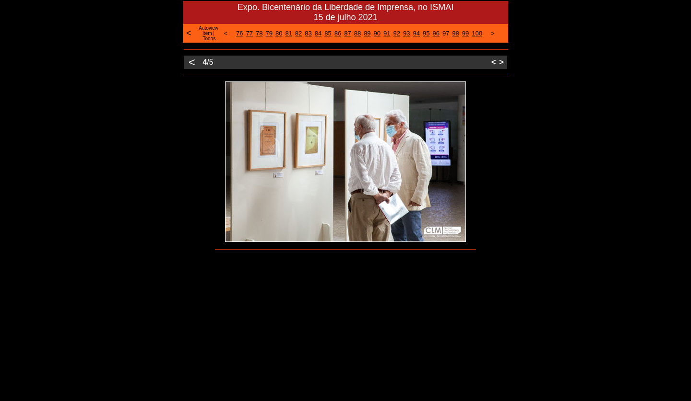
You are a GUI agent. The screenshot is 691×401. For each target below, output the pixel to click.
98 (455, 33)
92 (396, 33)
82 (298, 33)
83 (308, 33)
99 (465, 33)
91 (386, 33)
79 (268, 33)
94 (416, 33)
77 (249, 33)
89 (367, 33)
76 (239, 33)
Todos (209, 38)
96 (435, 33)
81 (288, 33)
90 (377, 33)
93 (406, 33)
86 (337, 33)
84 (318, 33)
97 (445, 33)
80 (278, 33)
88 (357, 33)
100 (477, 33)
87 (347, 33)
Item (207, 33)
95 (426, 33)
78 (259, 33)
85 (327, 33)
